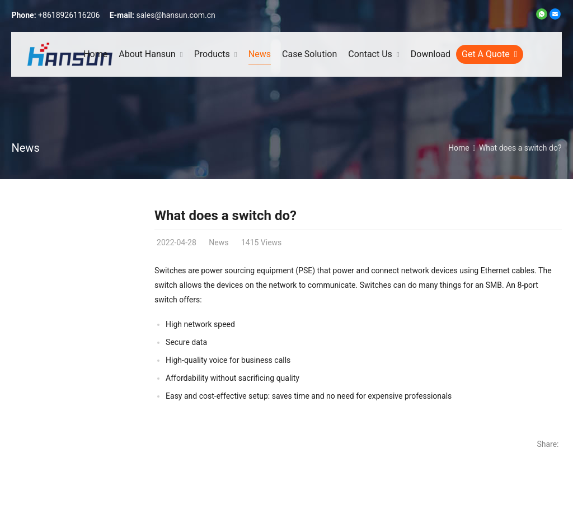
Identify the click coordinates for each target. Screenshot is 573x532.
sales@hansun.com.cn (176, 15)
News (25, 148)
